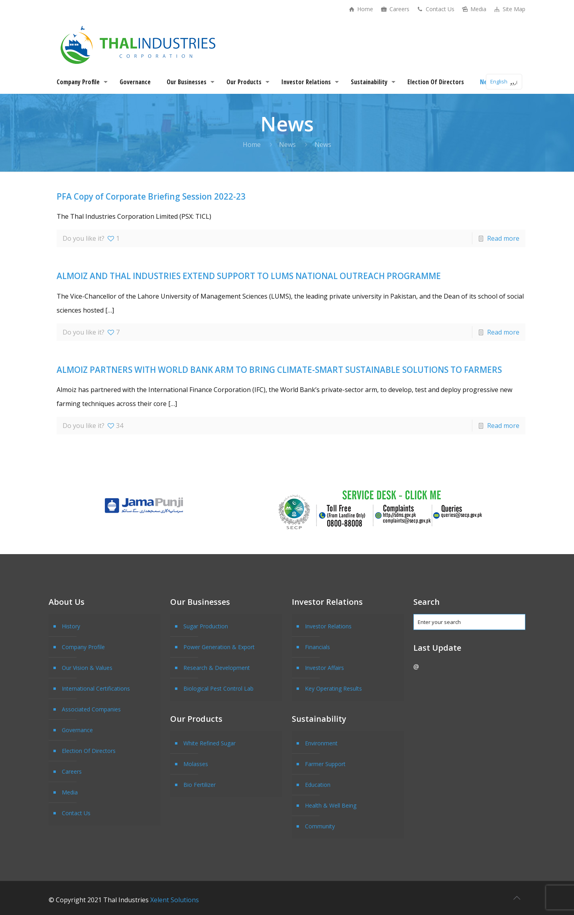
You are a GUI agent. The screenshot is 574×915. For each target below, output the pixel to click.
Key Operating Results (333, 688)
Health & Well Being (330, 805)
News (287, 144)
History (71, 626)
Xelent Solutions (174, 899)
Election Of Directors (89, 751)
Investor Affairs (324, 667)
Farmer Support (325, 764)
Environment (321, 743)
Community (320, 826)
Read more (503, 238)
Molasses (195, 764)
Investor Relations (328, 626)
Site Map (509, 9)
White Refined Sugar (209, 743)
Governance (77, 730)
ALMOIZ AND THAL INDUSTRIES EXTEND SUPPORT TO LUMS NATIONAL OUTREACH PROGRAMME (249, 275)
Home (360, 9)
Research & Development (216, 667)
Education (317, 784)
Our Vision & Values (87, 667)
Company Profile (83, 647)
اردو (514, 81)
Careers (394, 9)
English (498, 81)
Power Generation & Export (219, 647)
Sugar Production (205, 626)
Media (474, 9)
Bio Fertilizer (199, 784)
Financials (317, 647)
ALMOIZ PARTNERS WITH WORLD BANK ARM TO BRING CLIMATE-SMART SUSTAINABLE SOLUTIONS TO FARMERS (279, 369)
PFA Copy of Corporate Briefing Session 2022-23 (151, 196)
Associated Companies (91, 709)
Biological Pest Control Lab (218, 688)
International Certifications (96, 688)
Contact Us (435, 9)
